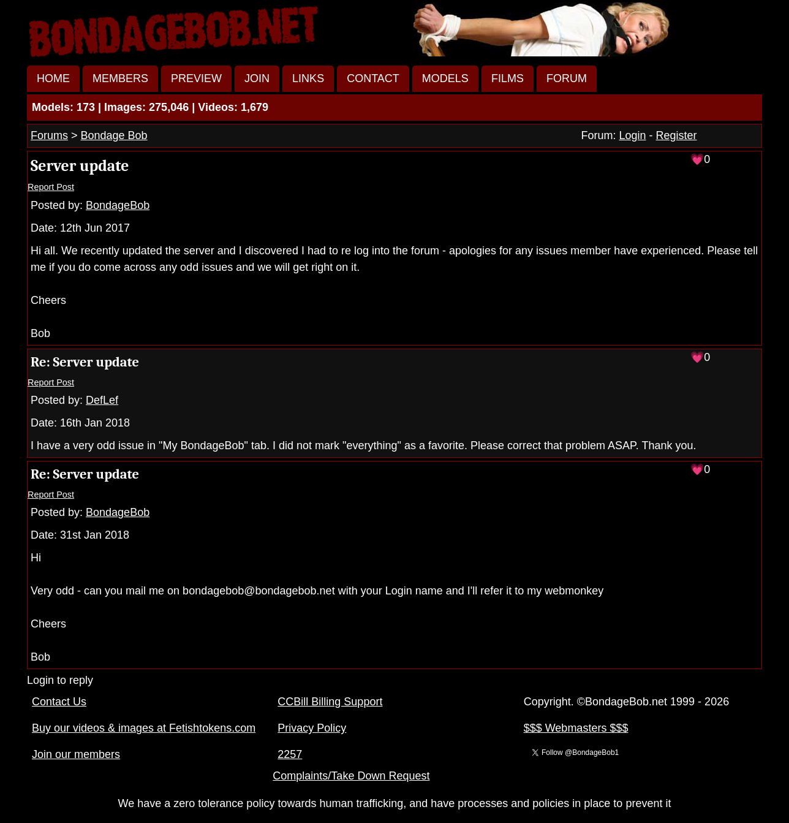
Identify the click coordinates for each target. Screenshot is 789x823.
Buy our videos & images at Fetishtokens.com (143, 728)
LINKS (308, 78)
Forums (49, 135)
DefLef (102, 400)
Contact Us (59, 702)
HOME (53, 78)
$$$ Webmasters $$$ (576, 728)
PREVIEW (196, 78)
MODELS (445, 78)
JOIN (257, 78)
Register (676, 135)
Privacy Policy (311, 728)
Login (632, 135)
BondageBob (117, 205)
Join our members (76, 754)
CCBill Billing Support (329, 702)
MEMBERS (120, 78)
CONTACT (373, 78)
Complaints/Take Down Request (351, 776)
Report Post (51, 187)
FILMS (507, 78)
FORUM (566, 78)
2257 (289, 754)
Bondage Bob (114, 135)
